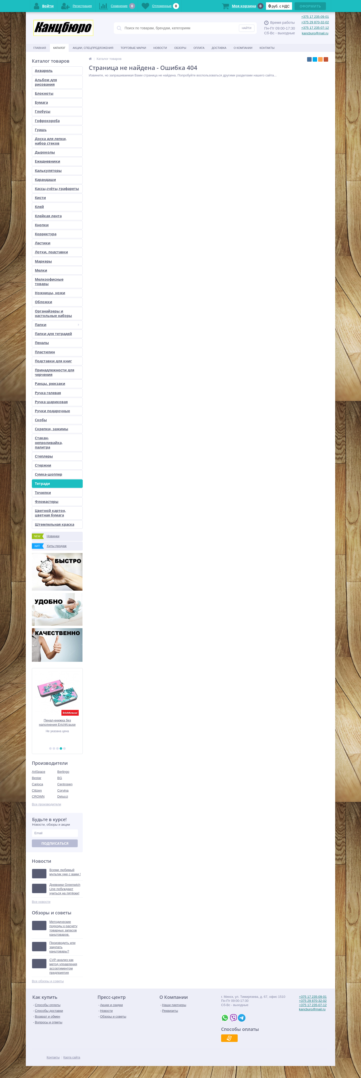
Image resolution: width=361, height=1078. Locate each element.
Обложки (43, 301)
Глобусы (42, 111)
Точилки (43, 492)
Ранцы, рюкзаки (50, 383)
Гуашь (41, 129)
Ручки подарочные (52, 410)
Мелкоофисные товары (49, 281)
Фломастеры (46, 501)
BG (59, 778)
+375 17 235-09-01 (315, 17)
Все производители (46, 804)
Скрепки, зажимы (51, 428)
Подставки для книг (53, 361)
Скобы (41, 419)
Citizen (37, 790)
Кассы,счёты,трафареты (57, 188)
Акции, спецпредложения (93, 47)
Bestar (36, 778)
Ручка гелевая (48, 392)
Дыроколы (45, 152)
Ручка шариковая (51, 401)
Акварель (44, 70)
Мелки (41, 270)
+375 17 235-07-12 (315, 28)
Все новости (41, 902)
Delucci (62, 796)
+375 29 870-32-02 (315, 22)
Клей (39, 206)
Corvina (63, 790)
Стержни (43, 465)
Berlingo (63, 772)
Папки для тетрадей (53, 333)
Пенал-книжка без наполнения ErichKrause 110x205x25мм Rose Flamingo (57, 722)
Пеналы (42, 342)
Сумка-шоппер (48, 474)
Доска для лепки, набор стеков (51, 141)
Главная (39, 47)
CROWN (38, 796)
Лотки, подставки (51, 252)
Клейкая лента (48, 215)
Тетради (42, 483)
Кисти (40, 197)
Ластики (42, 243)
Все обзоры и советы (48, 981)
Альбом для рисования (46, 82)
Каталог (59, 47)
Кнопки (42, 225)
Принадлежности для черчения (54, 372)
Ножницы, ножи (50, 292)
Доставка (219, 47)
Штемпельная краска (54, 524)
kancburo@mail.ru (315, 33)
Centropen (65, 784)
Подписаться (54, 843)
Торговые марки (133, 47)
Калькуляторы (48, 170)
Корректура (45, 234)
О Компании (243, 47)
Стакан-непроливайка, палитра (49, 442)
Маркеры (43, 261)
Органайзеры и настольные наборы (53, 313)
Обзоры (180, 47)
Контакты (267, 47)
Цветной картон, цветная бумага (50, 512)
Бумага (41, 102)
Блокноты (44, 93)
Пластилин (45, 352)
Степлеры (44, 456)
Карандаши (45, 179)
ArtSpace (38, 772)
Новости (160, 47)
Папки (57, 324)
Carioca (37, 784)
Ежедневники (47, 161)
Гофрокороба (47, 120)
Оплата (199, 47)
